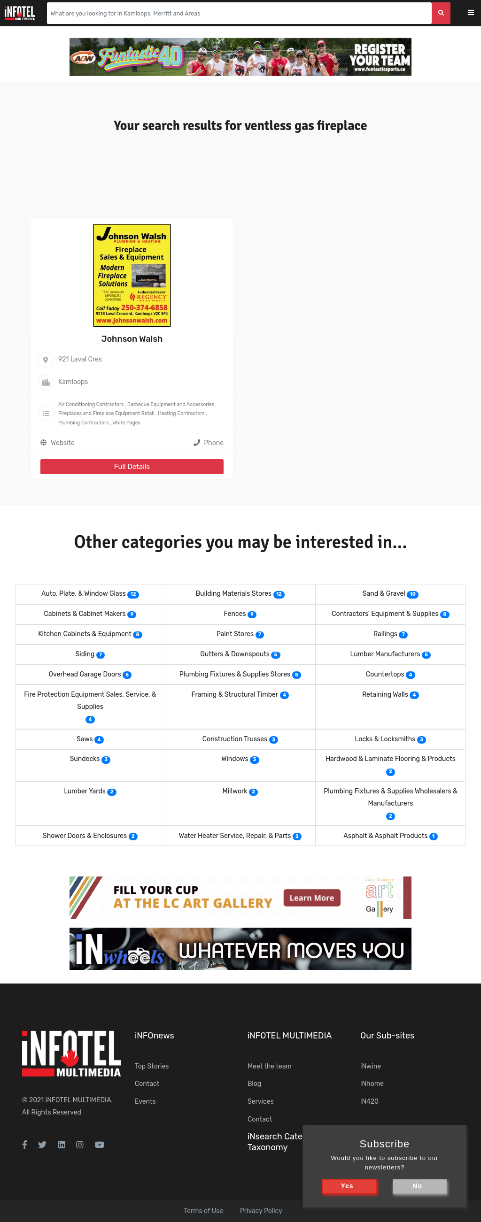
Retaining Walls (385, 695)
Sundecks (85, 759)
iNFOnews (154, 1035)
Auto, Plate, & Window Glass (83, 594)
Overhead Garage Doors (85, 674)
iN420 (369, 1102)
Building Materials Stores (234, 594)
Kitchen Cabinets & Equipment (85, 634)
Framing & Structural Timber (235, 695)
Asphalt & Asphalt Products (385, 836)
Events (145, 1102)
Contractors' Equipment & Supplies (385, 614)
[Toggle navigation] (477, 13)
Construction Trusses (234, 739)
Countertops (385, 674)
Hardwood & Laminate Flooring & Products (391, 759)
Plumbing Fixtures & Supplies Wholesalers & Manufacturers (391, 797)
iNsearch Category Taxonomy (284, 1142)
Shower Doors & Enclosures (85, 836)
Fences (235, 614)
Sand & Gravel (384, 594)
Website (63, 443)
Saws (85, 739)
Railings (385, 634)
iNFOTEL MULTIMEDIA (78, 1100)
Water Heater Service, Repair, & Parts (235, 836)
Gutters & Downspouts (235, 654)
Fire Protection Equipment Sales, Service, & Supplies (90, 701)
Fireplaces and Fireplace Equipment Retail (106, 413)
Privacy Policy (261, 1211)
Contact (147, 1084)
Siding (85, 654)
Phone (209, 443)
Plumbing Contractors (83, 423)
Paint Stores (235, 634)
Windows (234, 759)
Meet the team (270, 1066)
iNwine (370, 1066)
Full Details (132, 466)
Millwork (235, 791)
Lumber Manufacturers (385, 654)
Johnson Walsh (132, 339)
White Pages (126, 423)
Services (261, 1102)
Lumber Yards (85, 791)
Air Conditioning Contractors (91, 404)
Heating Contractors (181, 413)
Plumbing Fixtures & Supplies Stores (234, 674)
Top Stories (152, 1066)
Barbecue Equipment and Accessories (170, 404)
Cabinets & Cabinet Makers (85, 614)
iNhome (372, 1084)
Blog (254, 1084)
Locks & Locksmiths (385, 739)
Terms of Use (203, 1211)
